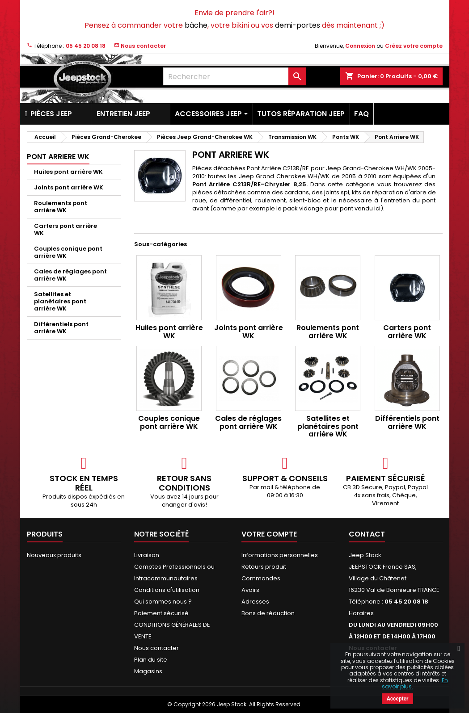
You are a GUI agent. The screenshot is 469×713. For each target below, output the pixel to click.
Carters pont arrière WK (65, 229)
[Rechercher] (234, 76)
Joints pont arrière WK (68, 187)
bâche (196, 25)
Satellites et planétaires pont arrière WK (60, 301)
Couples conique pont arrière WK (68, 252)
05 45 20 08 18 (86, 46)
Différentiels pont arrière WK (61, 328)
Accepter (398, 699)
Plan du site (150, 659)
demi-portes (297, 25)
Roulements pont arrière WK (60, 206)
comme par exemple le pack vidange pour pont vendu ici (296, 208)
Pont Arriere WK (58, 156)
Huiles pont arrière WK (68, 172)
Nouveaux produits (54, 555)
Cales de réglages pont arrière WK (70, 275)
